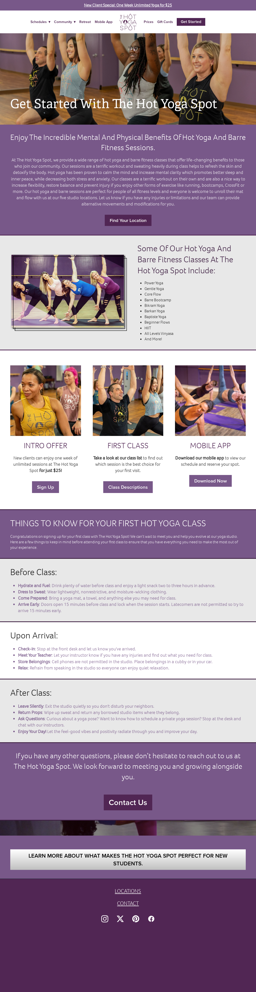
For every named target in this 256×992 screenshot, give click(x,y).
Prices (149, 21)
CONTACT (128, 903)
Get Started (191, 22)
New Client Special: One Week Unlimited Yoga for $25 (128, 5)
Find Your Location (128, 220)
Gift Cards (165, 21)
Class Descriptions (128, 486)
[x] (120, 919)
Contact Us (128, 802)
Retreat (85, 21)
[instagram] (105, 919)
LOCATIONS (128, 891)
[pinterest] (135, 919)
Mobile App (103, 21)
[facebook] (151, 919)
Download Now (210, 480)
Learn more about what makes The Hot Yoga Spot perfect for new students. (128, 859)
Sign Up (45, 486)
